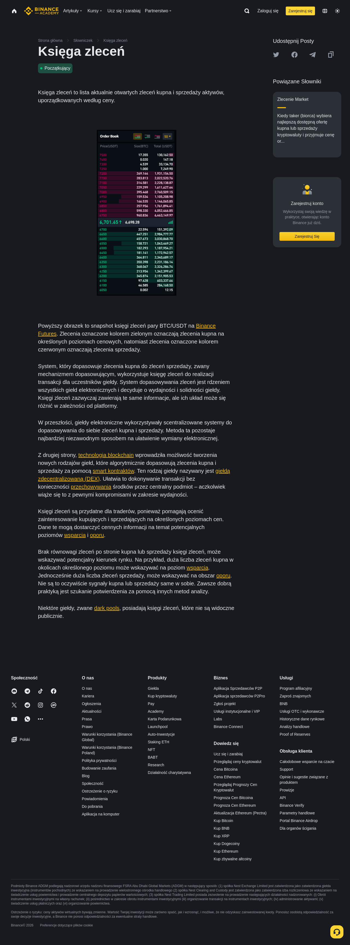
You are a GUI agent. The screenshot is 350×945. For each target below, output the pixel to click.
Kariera (88, 696)
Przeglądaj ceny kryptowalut (237, 761)
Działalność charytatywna (169, 772)
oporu (97, 535)
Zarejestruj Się (307, 236)
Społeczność (92, 783)
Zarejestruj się (300, 11)
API (283, 798)
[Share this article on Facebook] (294, 54)
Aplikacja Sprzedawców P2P (238, 688)
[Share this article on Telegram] (312, 54)
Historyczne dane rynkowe (302, 719)
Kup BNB (222, 828)
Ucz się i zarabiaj (228, 754)
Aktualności (91, 711)
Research (156, 765)
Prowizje (287, 790)
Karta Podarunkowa (164, 719)
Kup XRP (222, 836)
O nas (87, 688)
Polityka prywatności (99, 760)
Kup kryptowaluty (162, 696)
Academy (156, 711)
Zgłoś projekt (225, 704)
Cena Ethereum (227, 777)
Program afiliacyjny (296, 688)
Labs (218, 719)
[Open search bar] (245, 11)
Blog (85, 776)
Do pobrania (92, 806)
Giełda (153, 688)
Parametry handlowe (297, 813)
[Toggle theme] (337, 10)
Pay (151, 704)
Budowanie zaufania (99, 768)
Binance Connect (228, 726)
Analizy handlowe (295, 726)
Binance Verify (292, 805)
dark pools (106, 608)
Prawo (87, 726)
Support (286, 769)
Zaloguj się (267, 10)
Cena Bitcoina (226, 769)
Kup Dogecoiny (227, 843)
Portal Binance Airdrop (299, 820)
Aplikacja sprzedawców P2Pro (239, 696)
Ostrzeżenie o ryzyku (100, 791)
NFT (151, 749)
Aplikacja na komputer (100, 814)
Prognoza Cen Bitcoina (233, 798)
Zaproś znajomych (295, 696)
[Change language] (324, 11)
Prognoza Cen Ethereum (235, 805)
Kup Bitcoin (223, 820)
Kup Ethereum (226, 851)
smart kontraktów (113, 471)
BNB (284, 704)
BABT (153, 757)
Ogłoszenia (91, 704)
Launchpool (157, 726)
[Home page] (41, 11)
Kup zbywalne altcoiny (233, 859)
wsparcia (75, 535)
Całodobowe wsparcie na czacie (307, 761)
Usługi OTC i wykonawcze (302, 711)
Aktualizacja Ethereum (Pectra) (240, 813)
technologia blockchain (105, 455)
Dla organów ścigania (298, 828)
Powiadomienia (95, 799)
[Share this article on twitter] (276, 54)
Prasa (87, 719)
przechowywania (91, 487)
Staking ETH (158, 742)
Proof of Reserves (295, 734)
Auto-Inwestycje (161, 734)
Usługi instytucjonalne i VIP (237, 711)
